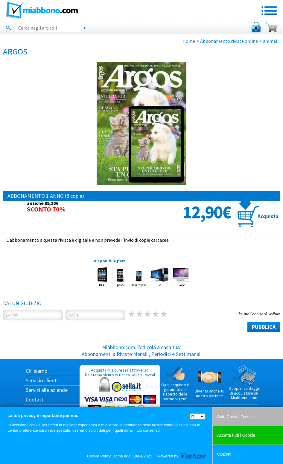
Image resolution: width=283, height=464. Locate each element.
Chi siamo (37, 370)
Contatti (35, 399)
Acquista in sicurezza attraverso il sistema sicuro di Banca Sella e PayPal (120, 396)
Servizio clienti (42, 380)
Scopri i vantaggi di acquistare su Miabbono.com (244, 382)
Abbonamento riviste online (229, 41)
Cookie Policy (98, 456)
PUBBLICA (264, 326)
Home (188, 41)
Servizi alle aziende (47, 390)
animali (271, 41)
